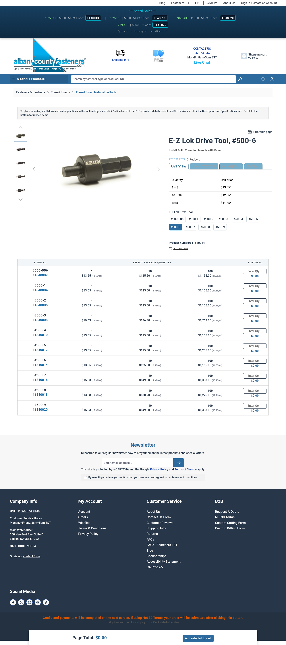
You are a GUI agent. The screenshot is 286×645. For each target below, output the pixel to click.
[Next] (158, 169)
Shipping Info (156, 528)
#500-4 (238, 219)
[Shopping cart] (254, 56)
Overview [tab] (178, 166)
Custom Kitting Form (230, 528)
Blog (162, 3)
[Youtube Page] (37, 602)
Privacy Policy (159, 469)
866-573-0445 (202, 53)
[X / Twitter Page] (21, 602)
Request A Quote (227, 512)
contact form (31, 556)
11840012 (40, 350)
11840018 (40, 394)
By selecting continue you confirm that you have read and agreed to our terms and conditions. (143, 477)
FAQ (197, 3)
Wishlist (84, 523)
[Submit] (178, 462)
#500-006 (177, 219)
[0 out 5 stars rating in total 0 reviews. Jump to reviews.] (184, 159)
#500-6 (175, 227)
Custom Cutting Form (230, 523)
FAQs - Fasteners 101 (162, 545)
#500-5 (253, 219)
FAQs (150, 539)
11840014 (40, 365)
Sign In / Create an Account (259, 3)
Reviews (211, 3)
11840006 (40, 305)
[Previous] (33, 169)
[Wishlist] (263, 79)
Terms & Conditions (92, 528)
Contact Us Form (159, 517)
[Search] (240, 79)
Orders (83, 517)
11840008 (40, 320)
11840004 (40, 290)
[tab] (231, 166)
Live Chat (202, 62)
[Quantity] (254, 271)
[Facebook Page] (13, 602)
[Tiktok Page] (46, 602)
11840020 (40, 409)
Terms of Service (186, 469)
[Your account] (271, 79)
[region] (87, 169)
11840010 (40, 335)
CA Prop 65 (155, 567)
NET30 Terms (225, 517)
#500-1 (193, 219)
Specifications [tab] (204, 166)
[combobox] (153, 79)
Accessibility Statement (164, 561)
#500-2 (208, 219)
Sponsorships (156, 556)
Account (84, 512)
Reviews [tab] (253, 166)
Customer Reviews (160, 523)
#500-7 (190, 227)
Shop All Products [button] (29, 79)
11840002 (40, 275)
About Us (229, 3)
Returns (152, 534)
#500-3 (223, 219)
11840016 (40, 380)
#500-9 (220, 227)
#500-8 (205, 227)
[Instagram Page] (29, 602)
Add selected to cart (198, 638)
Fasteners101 (180, 3)
